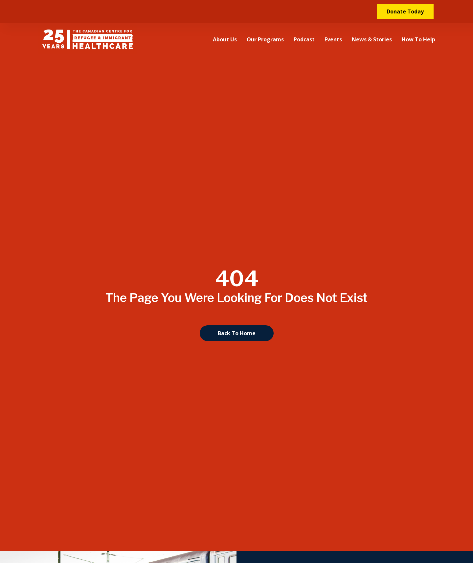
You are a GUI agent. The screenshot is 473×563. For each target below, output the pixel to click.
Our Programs (265, 39)
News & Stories (372, 39)
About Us (225, 39)
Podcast (304, 39)
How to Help (418, 39)
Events (333, 39)
